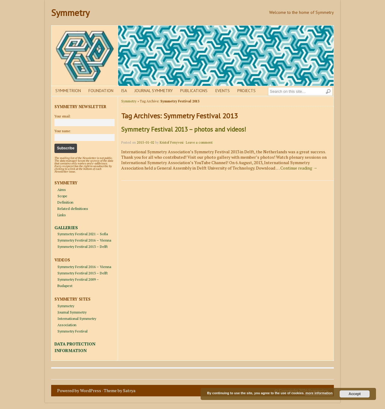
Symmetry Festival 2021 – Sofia (82, 234)
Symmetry (70, 12)
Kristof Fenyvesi (171, 142)
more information (318, 393)
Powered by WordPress (79, 390)
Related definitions (72, 208)
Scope (62, 196)
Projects (246, 90)
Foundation (100, 90)
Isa (124, 90)
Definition (65, 202)
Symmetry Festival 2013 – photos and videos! (183, 129)
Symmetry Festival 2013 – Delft (82, 246)
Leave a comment (199, 142)
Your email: (62, 116)
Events (222, 90)
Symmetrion (68, 90)
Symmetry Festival (72, 331)
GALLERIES (66, 227)
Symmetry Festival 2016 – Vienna (84, 240)
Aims (61, 189)
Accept (355, 394)
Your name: (62, 131)
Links (61, 215)
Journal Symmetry (153, 90)
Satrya (129, 390)
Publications (194, 90)
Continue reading (298, 168)
